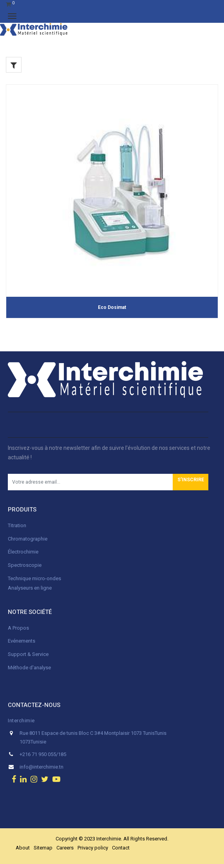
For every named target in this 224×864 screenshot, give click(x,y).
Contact (121, 848)
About (23, 848)
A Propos (19, 628)
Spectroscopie (25, 565)
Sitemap (43, 848)
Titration (17, 525)
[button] (190, 482)
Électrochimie (23, 552)
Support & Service (28, 654)
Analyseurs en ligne (30, 588)
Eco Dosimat (112, 307)
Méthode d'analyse (29, 667)
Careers (65, 848)
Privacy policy (93, 848)
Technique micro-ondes (34, 578)
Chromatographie (27, 539)
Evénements (21, 641)
